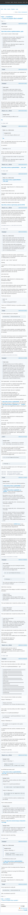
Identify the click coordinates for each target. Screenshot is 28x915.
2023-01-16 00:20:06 (23, 658)
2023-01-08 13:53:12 (23, 110)
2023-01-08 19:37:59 (23, 173)
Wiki (12, 2)
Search (8, 9)
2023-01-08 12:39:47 (23, 23)
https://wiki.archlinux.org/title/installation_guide (12, 31)
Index (2, 9)
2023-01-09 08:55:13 (23, 231)
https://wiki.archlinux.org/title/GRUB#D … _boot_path (13, 167)
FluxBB (25, 910)
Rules (5, 9)
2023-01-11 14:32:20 (23, 477)
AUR (24, 2)
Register (13, 9)
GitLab (15, 2)
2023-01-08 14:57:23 (23, 126)
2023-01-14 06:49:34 (23, 559)
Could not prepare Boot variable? (12, 18)
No (2, 119)
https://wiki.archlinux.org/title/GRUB (10, 401)
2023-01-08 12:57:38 (23, 69)
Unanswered (24, 12)
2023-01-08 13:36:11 (23, 83)
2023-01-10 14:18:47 (23, 436)
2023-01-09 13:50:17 (23, 310)
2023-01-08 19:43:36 (23, 207)
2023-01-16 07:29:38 (23, 755)
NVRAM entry (17, 524)
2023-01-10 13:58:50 (23, 358)
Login (17, 9)
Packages (7, 2)
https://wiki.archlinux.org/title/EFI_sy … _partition (13, 404)
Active (19, 12)
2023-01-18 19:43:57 (23, 884)
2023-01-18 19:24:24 (23, 841)
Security (20, 2)
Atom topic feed (23, 908)
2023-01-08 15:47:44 (23, 164)
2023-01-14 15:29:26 (23, 645)
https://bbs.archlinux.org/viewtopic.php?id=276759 (13, 204)
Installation (9, 16)
